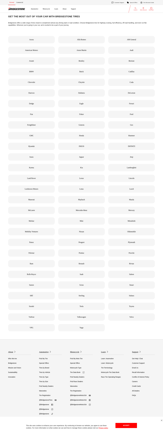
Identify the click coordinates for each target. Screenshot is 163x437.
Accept (126, 425)
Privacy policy (103, 428)
